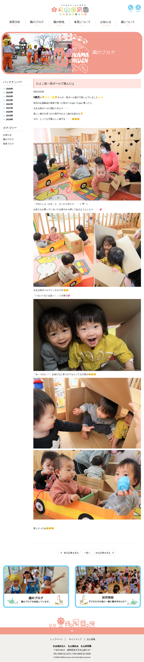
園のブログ (8, 139)
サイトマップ (75, 639)
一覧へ (87, 553)
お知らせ (7, 135)
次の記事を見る (105, 553)
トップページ (56, 639)
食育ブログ (8, 143)
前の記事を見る (70, 553)
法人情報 (91, 639)
